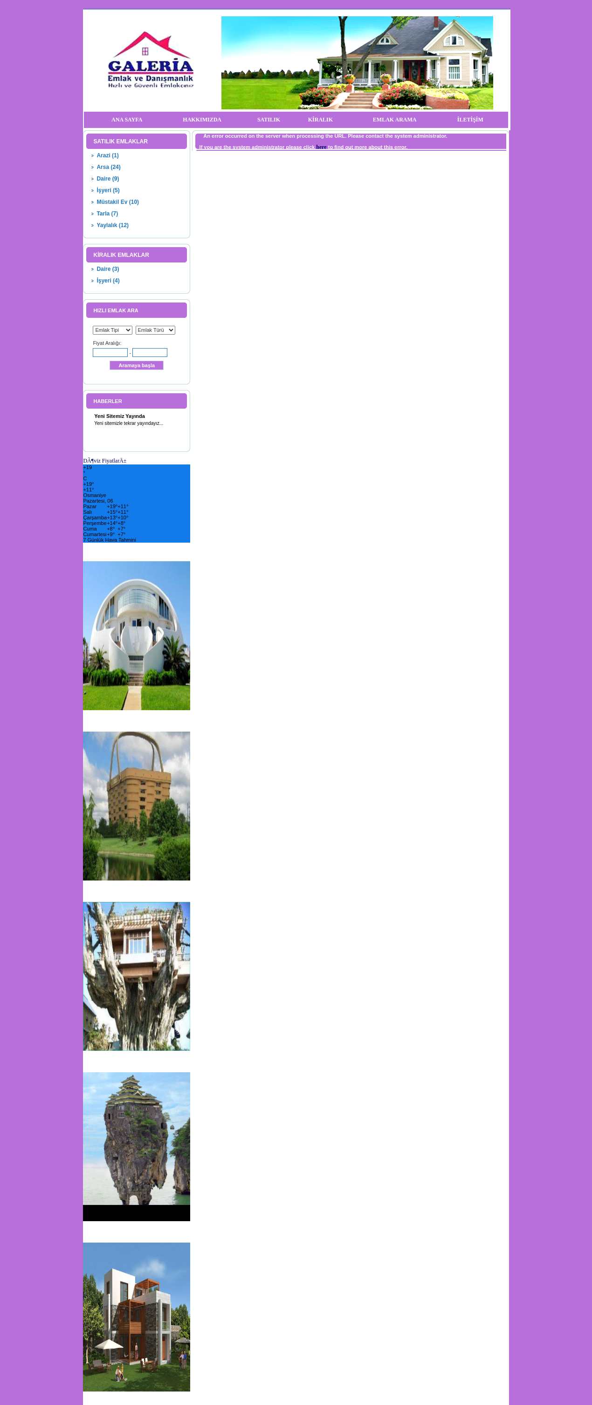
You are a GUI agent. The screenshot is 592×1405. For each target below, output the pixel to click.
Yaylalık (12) (112, 225)
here (321, 147)
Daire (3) (107, 269)
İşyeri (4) (107, 280)
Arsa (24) (108, 167)
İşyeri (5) (107, 190)
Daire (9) (107, 178)
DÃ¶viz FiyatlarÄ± (104, 460)
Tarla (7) (107, 213)
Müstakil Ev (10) (117, 202)
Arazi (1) (107, 155)
